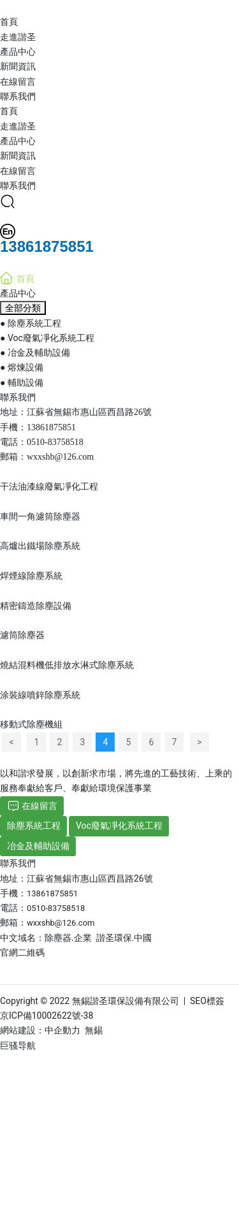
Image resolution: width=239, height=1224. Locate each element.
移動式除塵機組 (31, 724)
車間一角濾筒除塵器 (40, 516)
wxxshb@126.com (60, 457)
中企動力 (62, 1030)
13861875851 (51, 427)
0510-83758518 (55, 442)
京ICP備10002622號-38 (46, 1015)
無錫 (94, 1030)
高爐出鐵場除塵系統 (40, 546)
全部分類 (23, 308)
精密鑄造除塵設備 (35, 606)
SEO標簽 (207, 1001)
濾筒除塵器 (22, 635)
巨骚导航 (18, 1045)
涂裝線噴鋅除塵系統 (40, 695)
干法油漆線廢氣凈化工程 (49, 486)
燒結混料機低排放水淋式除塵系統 (67, 665)
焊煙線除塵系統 (31, 576)
